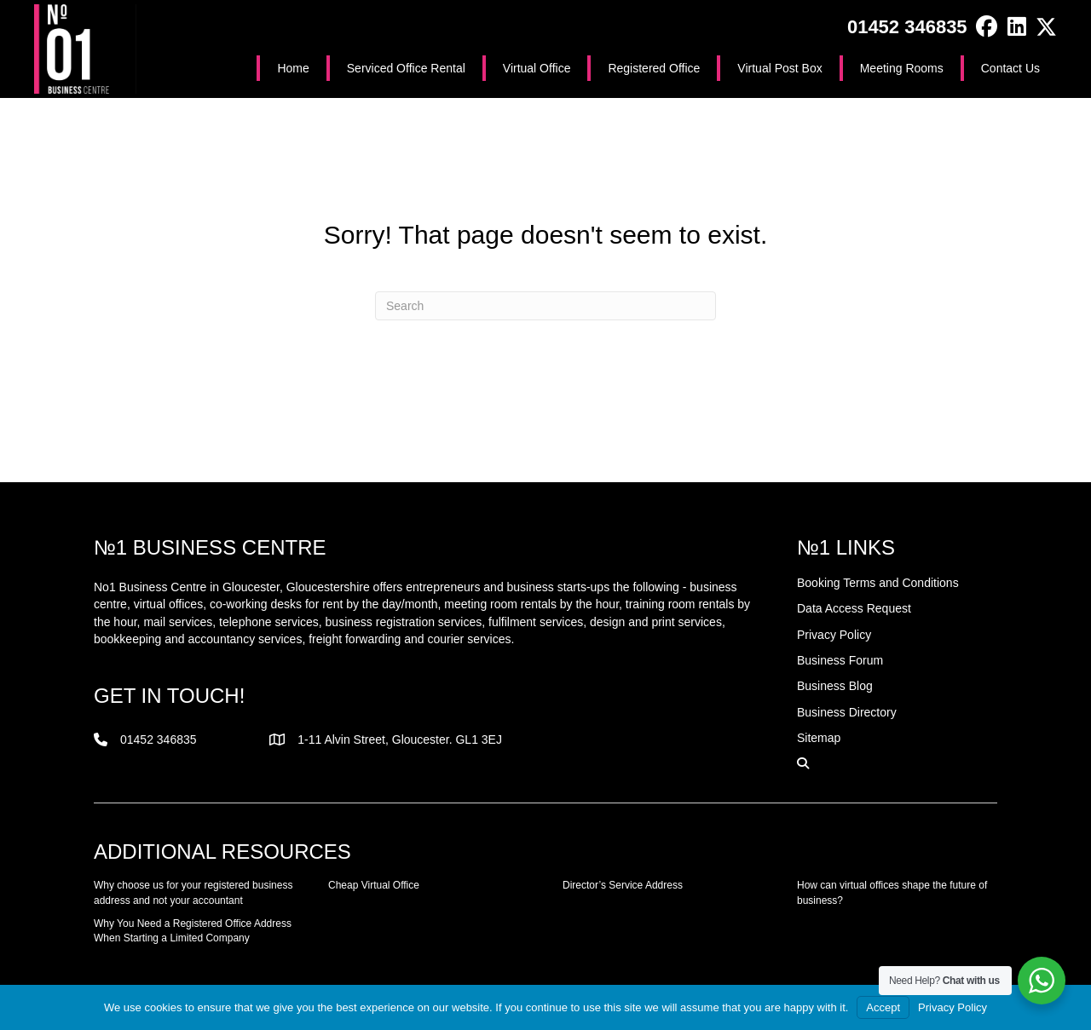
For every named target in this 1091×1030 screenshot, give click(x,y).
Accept (883, 1007)
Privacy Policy (952, 1007)
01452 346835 (907, 26)
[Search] (545, 305)
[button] (986, 26)
